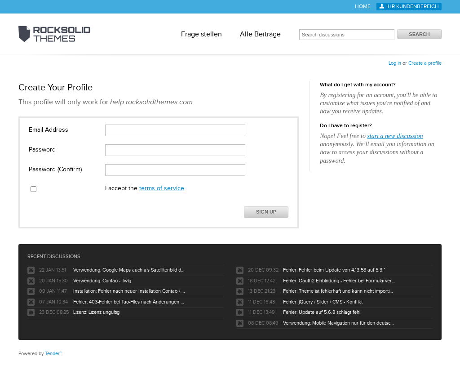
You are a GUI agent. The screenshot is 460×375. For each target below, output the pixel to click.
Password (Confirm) (55, 169)
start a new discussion (395, 136)
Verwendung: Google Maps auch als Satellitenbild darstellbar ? (129, 270)
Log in (395, 63)
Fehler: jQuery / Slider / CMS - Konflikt (323, 301)
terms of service (161, 188)
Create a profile (425, 63)
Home (363, 6)
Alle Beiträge (260, 34)
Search (419, 34)
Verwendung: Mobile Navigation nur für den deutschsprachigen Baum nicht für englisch (339, 323)
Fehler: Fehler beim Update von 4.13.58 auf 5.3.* (334, 270)
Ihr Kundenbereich (412, 6)
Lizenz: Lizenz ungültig (96, 312)
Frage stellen (201, 34)
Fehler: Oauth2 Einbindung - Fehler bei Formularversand (339, 280)
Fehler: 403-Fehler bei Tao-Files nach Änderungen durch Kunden (129, 301)
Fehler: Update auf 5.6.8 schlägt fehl (321, 312)
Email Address (48, 130)
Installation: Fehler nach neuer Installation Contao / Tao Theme (129, 291)
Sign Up (266, 211)
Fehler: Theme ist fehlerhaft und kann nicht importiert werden (339, 291)
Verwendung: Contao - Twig (102, 280)
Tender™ (53, 353)
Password (42, 150)
